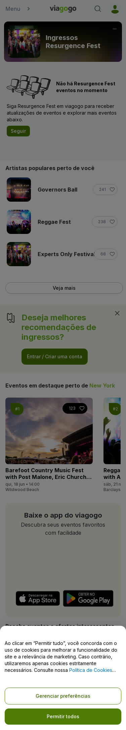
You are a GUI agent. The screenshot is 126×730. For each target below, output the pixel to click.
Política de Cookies (90, 670)
